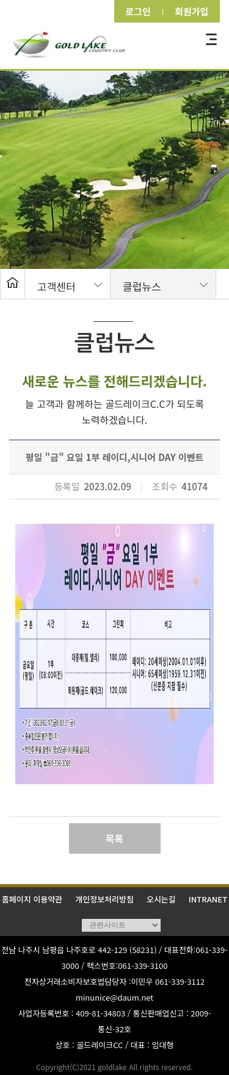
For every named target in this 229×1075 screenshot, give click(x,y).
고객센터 (56, 286)
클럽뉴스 (142, 286)
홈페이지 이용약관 (32, 899)
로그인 (134, 11)
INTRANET (208, 899)
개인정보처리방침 (104, 899)
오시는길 (161, 899)
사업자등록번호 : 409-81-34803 (71, 1013)
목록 (114, 838)
